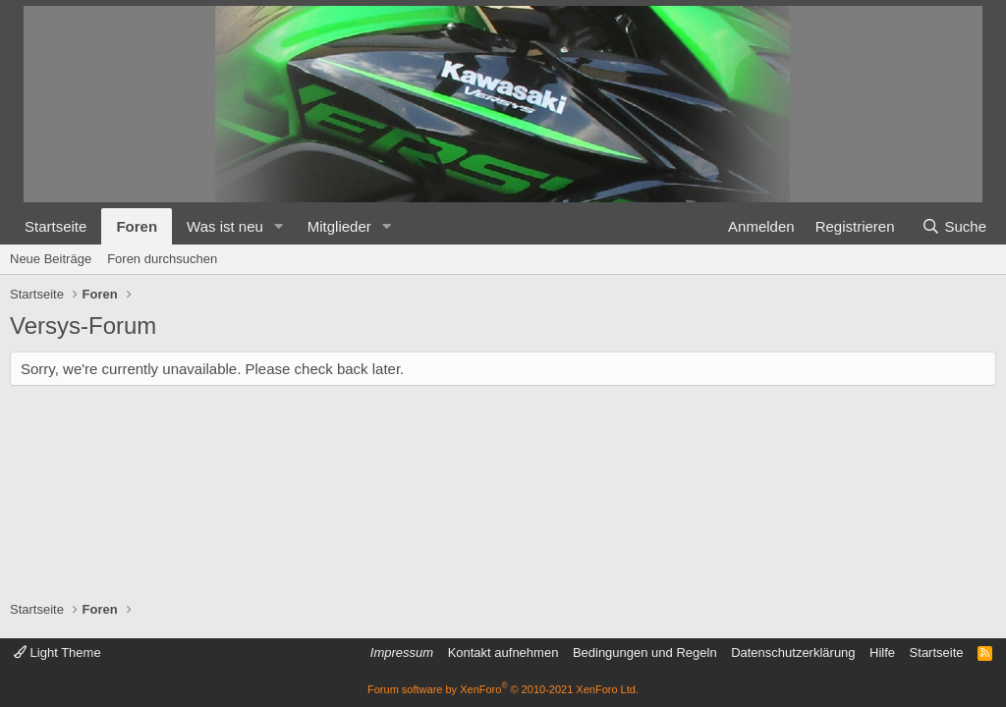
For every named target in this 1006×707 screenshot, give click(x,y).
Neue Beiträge (50, 258)
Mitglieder (339, 226)
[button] (279, 226)
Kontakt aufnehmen (503, 652)
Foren (136, 226)
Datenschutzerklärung (793, 652)
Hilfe (882, 652)
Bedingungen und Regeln (645, 652)
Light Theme (57, 652)
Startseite (55, 226)
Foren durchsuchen (162, 258)
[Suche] (954, 226)
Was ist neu (225, 226)
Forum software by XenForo (503, 689)
